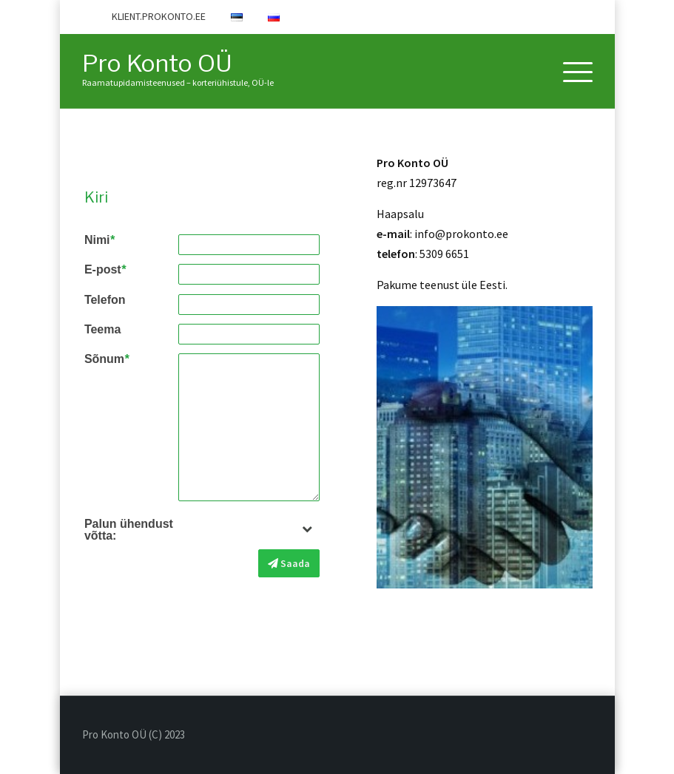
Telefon (105, 300)
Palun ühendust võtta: (128, 530)
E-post (105, 270)
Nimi (99, 240)
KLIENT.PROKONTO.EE (159, 16)
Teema (102, 330)
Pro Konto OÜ (157, 63)
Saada (289, 563)
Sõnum (106, 359)
